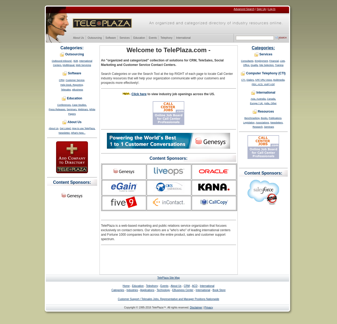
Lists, (283, 61)
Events (152, 38)
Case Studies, (79, 105)
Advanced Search (244, 9)
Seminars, (72, 109)
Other (274, 103)
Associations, (263, 122)
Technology (163, 290)
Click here (138, 94)
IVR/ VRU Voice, (263, 80)
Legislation (249, 122)
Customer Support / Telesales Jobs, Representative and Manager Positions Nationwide (168, 299)
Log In (271, 9)
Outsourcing (94, 38)
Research (257, 126)
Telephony (166, 38)
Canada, (271, 99)
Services (124, 38)
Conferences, (64, 105)
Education (139, 38)
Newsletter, (65, 133)
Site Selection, (266, 65)
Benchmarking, (252, 118)
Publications (275, 118)
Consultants (247, 61)
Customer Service (75, 80)
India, (267, 103)
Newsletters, (277, 122)
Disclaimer (196, 307)
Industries (132, 290)
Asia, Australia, (258, 99)
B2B (75, 61)
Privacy (208, 307)
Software (110, 38)
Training (279, 65)
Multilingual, (69, 65)
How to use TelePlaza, (83, 128)
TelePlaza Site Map (168, 277)
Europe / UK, (257, 103)
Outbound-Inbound (62, 61)
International (183, 38)
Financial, (274, 61)
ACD (194, 285)
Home (126, 285)
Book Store (218, 290)
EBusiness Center (182, 290)
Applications (147, 290)
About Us (78, 38)
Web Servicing (83, 65)
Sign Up (261, 9)
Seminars (269, 126)
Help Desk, (66, 85)
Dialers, (250, 80)
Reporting (78, 85)
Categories (117, 290)
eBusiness (77, 89)
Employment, (262, 61)
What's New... (78, 133)
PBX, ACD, (258, 84)
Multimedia (279, 80)
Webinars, (83, 109)
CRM (62, 80)
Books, (264, 118)
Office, (246, 65)
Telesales (66, 89)
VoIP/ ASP (269, 84)
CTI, (243, 80)
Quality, (255, 65)
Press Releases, (57, 109)
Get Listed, (65, 128)
